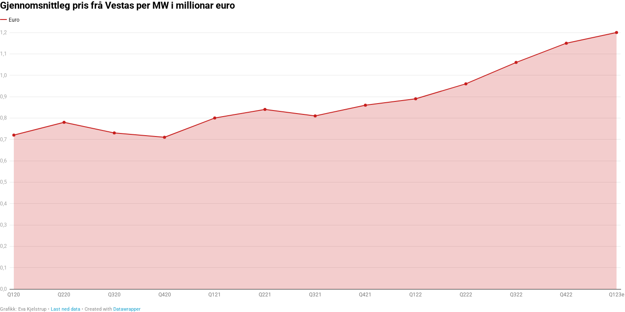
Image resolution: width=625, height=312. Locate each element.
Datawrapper (127, 309)
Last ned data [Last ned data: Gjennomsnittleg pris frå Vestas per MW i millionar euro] (65, 309)
